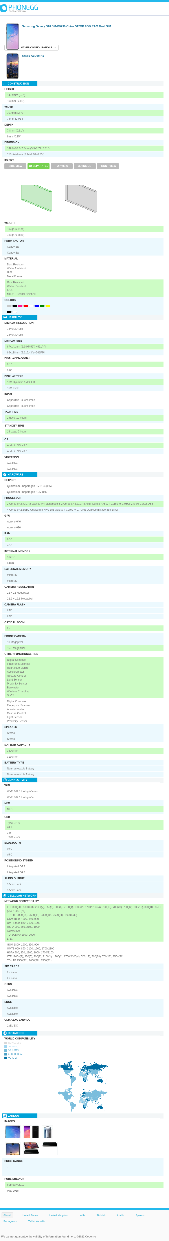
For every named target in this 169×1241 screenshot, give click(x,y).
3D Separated (39, 166)
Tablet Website (36, 1221)
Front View (107, 166)
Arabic (120, 1215)
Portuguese (10, 1221)
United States (30, 1215)
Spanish (140, 1215)
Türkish (101, 1215)
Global (7, 1215)
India (82, 1215)
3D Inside (84, 166)
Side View (15, 166)
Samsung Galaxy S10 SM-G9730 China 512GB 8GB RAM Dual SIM (66, 26)
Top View (61, 166)
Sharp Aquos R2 (33, 55)
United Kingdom (59, 1215)
